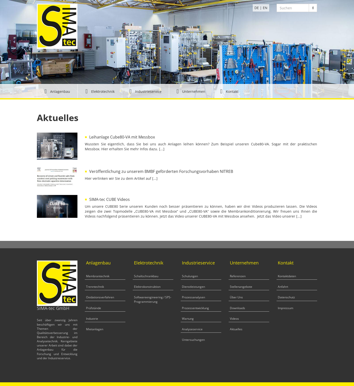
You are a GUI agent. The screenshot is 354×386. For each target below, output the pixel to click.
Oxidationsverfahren (100, 297)
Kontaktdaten (287, 276)
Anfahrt (283, 287)
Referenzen (238, 276)
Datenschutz (286, 297)
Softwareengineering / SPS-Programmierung (152, 299)
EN (265, 7)
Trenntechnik (95, 287)
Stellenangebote (241, 287)
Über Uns (236, 297)
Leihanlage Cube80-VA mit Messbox (122, 137)
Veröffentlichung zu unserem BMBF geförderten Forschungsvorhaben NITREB (161, 171)
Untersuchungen (193, 340)
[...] (161, 149)
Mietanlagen (94, 329)
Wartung (188, 319)
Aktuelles (236, 329)
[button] (57, 91)
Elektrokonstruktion (147, 287)
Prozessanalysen (193, 297)
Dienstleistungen (193, 287)
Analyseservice (192, 329)
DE (256, 7)
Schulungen (190, 276)
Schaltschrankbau (146, 276)
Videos (234, 319)
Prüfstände (93, 308)
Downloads (237, 308)
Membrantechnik (97, 276)
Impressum (285, 308)
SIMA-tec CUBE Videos (109, 199)
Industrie (92, 319)
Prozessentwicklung (195, 308)
